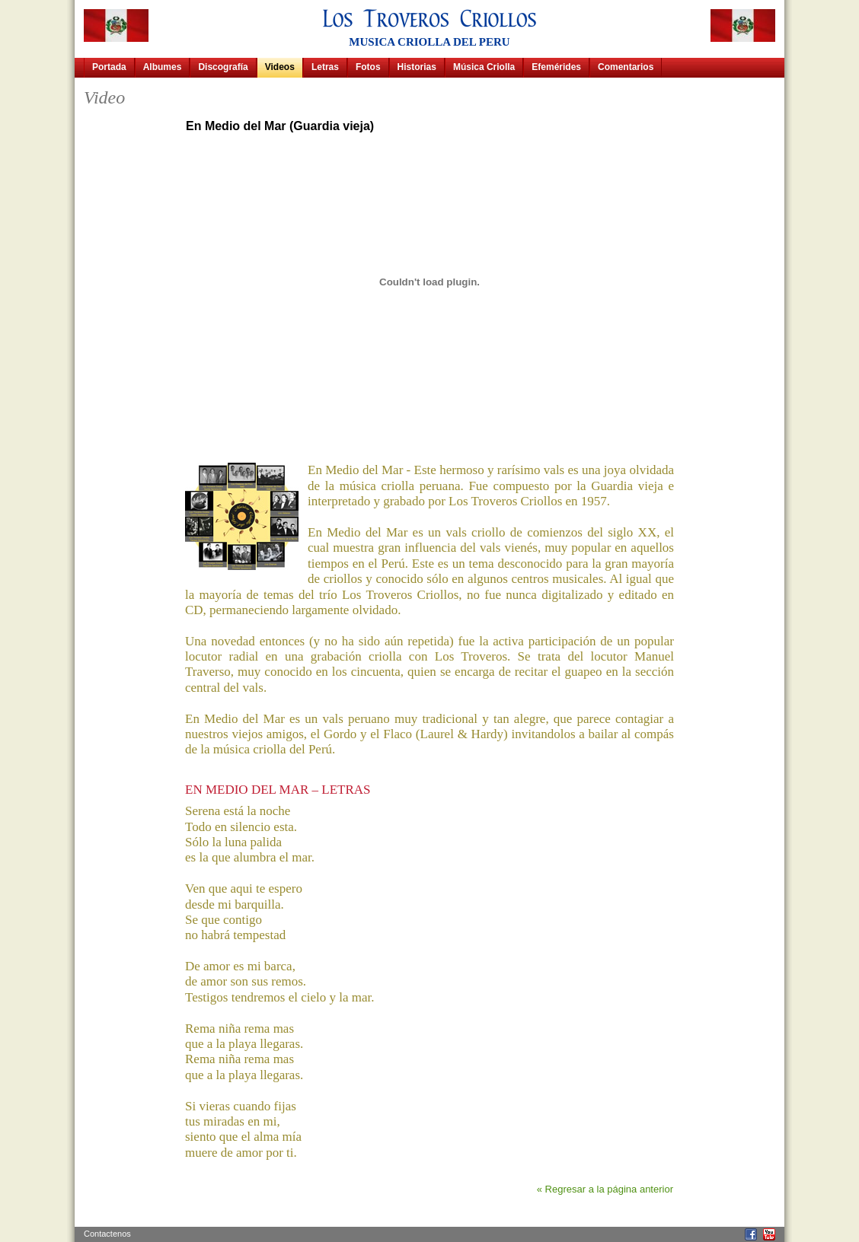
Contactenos (107, 1233)
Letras (325, 67)
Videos (280, 67)
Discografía (222, 67)
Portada (109, 67)
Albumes (162, 67)
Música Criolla (484, 67)
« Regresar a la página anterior (605, 1189)
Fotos (368, 67)
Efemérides (556, 67)
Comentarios (625, 67)
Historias (417, 67)
